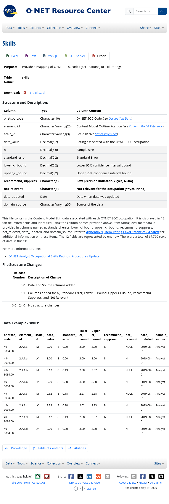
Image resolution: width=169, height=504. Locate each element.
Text (30, 56)
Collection (54, 28)
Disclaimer (156, 482)
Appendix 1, (122, 232)
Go (162, 11)
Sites (157, 28)
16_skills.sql (34, 93)
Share (144, 28)
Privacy (143, 482)
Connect (92, 28)
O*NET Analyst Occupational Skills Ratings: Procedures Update (54, 256)
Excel (12, 56)
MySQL (50, 56)
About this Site (127, 482)
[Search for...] (145, 11)
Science (36, 28)
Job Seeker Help (20, 482)
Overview (73, 28)
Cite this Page (91, 482)
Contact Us (38, 482)
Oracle (99, 56)
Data (8, 28)
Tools (21, 28)
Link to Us (75, 482)
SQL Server (74, 56)
